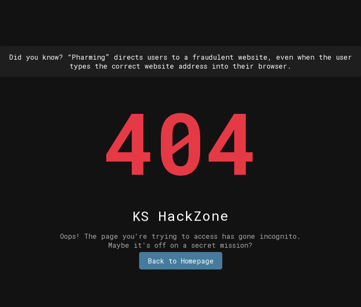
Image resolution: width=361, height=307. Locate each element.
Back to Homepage (181, 260)
